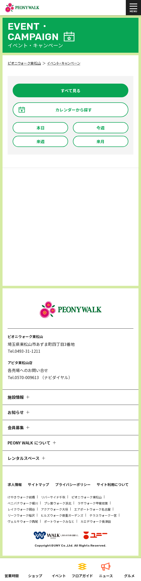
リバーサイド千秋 (53, 497)
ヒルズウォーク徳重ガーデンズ (62, 515)
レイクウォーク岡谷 (21, 509)
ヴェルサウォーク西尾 (23, 521)
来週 (40, 141)
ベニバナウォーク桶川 (23, 503)
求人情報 (15, 484)
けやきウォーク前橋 (21, 497)
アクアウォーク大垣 (54, 509)
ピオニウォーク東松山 (86, 497)
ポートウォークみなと (59, 521)
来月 (100, 141)
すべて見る (70, 90)
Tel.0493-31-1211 (24, 351)
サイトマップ (38, 484)
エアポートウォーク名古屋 (92, 509)
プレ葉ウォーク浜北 (57, 503)
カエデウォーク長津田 (95, 521)
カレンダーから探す (73, 110)
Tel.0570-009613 (23, 377)
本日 (40, 128)
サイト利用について (113, 484)
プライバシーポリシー (73, 484)
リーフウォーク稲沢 (21, 515)
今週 (100, 128)
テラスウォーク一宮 (103, 515)
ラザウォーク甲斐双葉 (92, 503)
